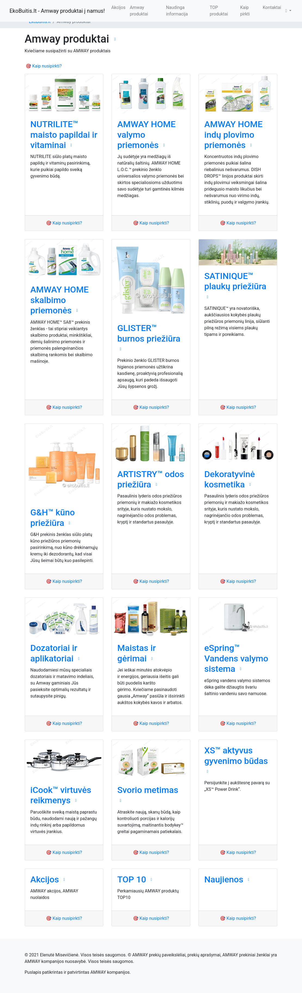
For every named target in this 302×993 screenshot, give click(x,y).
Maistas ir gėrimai (136, 653)
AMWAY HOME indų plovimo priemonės (233, 134)
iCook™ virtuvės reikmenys (60, 795)
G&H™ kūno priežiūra (52, 517)
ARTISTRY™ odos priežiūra (150, 479)
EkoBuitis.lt (40, 21)
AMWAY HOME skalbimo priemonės (59, 300)
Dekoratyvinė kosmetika (229, 479)
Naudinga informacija (177, 11)
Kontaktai (272, 7)
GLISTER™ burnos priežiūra (148, 333)
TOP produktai (219, 11)
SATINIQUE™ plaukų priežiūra (235, 281)
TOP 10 (131, 879)
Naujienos (223, 879)
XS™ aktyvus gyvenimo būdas (236, 755)
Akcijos (118, 7)
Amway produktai (139, 11)
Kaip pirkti (245, 11)
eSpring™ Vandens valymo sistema (236, 658)
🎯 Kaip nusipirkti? (44, 66)
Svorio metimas (147, 790)
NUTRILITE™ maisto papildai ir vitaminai (64, 134)
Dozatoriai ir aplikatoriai (53, 653)
